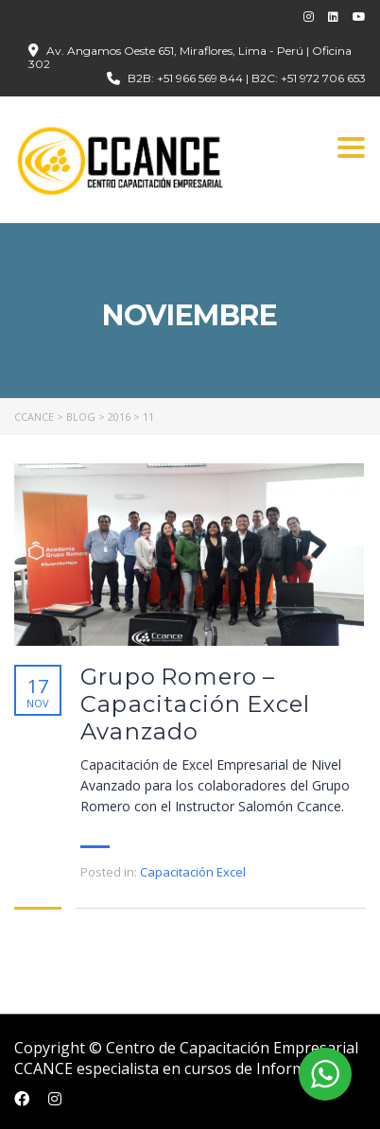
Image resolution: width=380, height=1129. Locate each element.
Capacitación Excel (193, 871)
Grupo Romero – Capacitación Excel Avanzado (195, 704)
